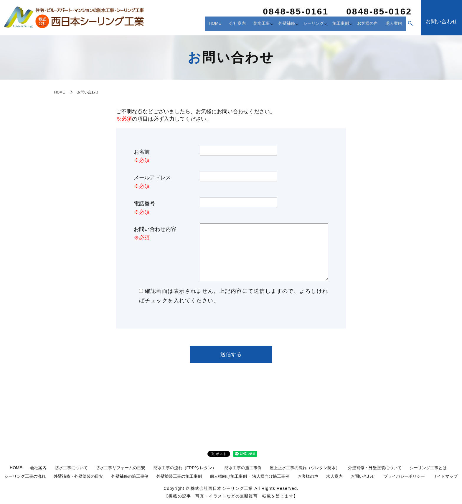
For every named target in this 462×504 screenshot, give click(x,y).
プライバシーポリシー (404, 476)
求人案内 (394, 25)
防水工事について (71, 467)
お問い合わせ (363, 476)
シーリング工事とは (428, 467)
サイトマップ (445, 476)
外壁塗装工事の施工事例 (179, 476)
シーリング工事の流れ (25, 476)
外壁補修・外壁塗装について (375, 467)
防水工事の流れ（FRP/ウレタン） (185, 467)
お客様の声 (368, 25)
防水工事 (248, 25)
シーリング (307, 25)
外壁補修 (276, 25)
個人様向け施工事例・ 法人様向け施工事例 (249, 476)
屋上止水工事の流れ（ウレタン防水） (305, 467)
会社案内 (224, 25)
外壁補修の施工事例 (129, 476)
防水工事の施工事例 (243, 467)
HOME (203, 25)
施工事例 (337, 25)
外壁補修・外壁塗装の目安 (78, 476)
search (410, 25)
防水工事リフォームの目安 (120, 467)
